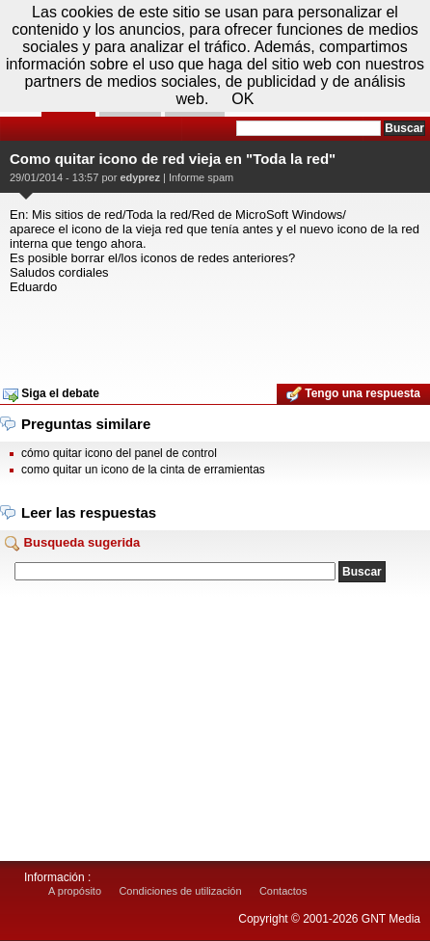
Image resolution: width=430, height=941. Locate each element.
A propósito (74, 891)
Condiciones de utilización (180, 891)
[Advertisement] (215, 333)
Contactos (283, 891)
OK (242, 99)
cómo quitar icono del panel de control (119, 453)
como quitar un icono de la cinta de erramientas (143, 469)
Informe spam (201, 177)
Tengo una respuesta (353, 394)
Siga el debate (51, 394)
